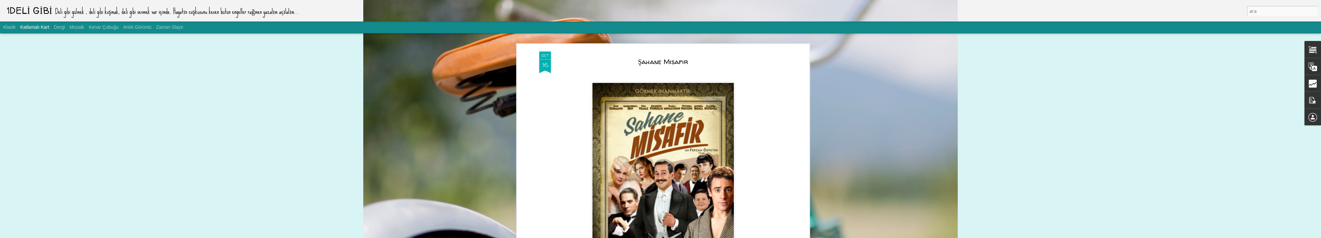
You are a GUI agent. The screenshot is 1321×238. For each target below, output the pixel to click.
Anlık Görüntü (137, 27)
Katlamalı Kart (34, 27)
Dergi (59, 27)
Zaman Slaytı (169, 27)
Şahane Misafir (663, 61)
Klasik (9, 27)
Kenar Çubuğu (104, 27)
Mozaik (76, 27)
